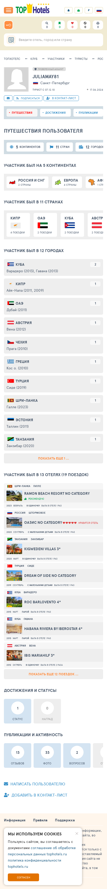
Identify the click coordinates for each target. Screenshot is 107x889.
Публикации (88, 113)
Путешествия (22, 113)
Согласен (23, 877)
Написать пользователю (34, 784)
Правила (40, 820)
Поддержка (65, 820)
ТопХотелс (12, 59)
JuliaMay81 (46, 76)
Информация (15, 820)
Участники (56, 59)
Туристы (81, 59)
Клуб (33, 59)
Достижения (55, 113)
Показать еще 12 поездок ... (53, 674)
